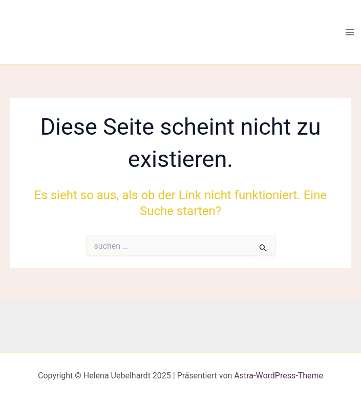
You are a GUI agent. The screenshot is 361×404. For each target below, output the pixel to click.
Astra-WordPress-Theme (278, 375)
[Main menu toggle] (349, 32)
